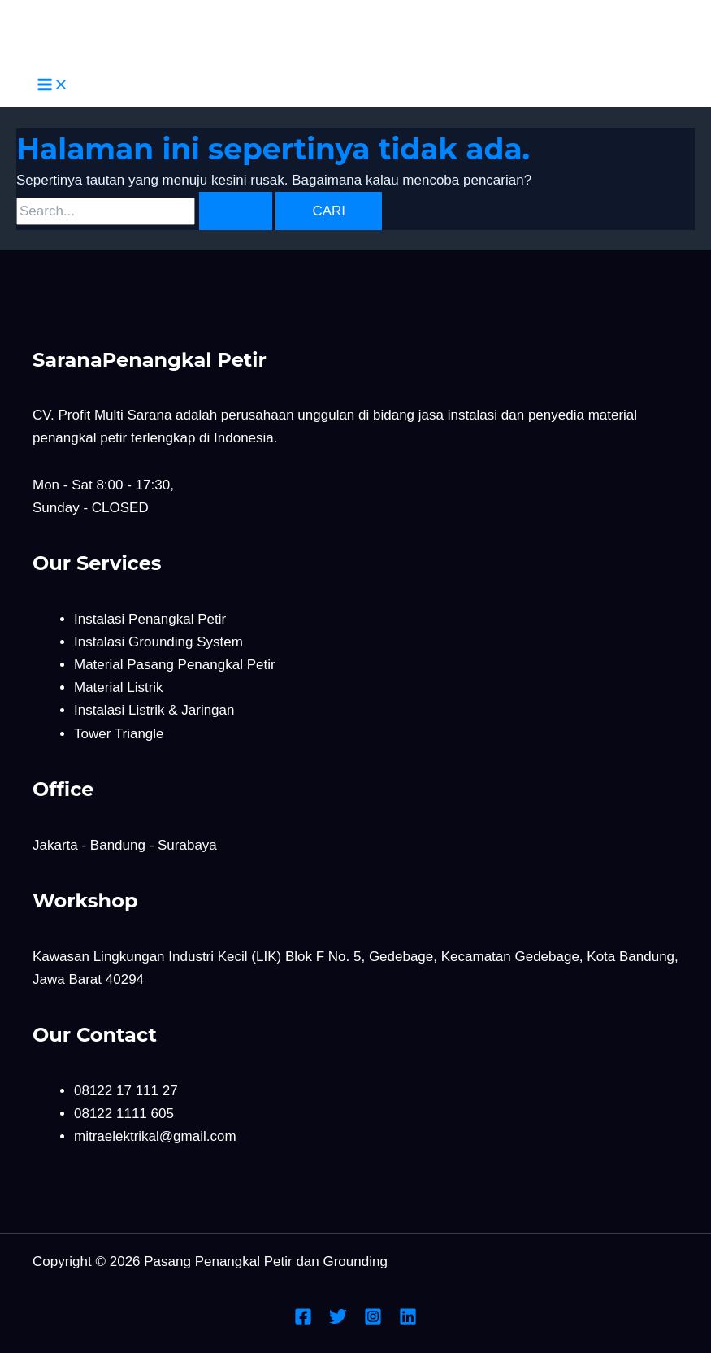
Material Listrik (118, 687)
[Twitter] (338, 1321)
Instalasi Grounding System (158, 642)
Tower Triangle (119, 734)
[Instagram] (373, 1321)
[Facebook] (303, 1321)
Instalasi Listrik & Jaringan (154, 710)
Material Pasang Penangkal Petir (174, 664)
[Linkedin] (408, 1321)
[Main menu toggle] (53, 85)
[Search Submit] (235, 211)
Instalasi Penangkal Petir (150, 619)
